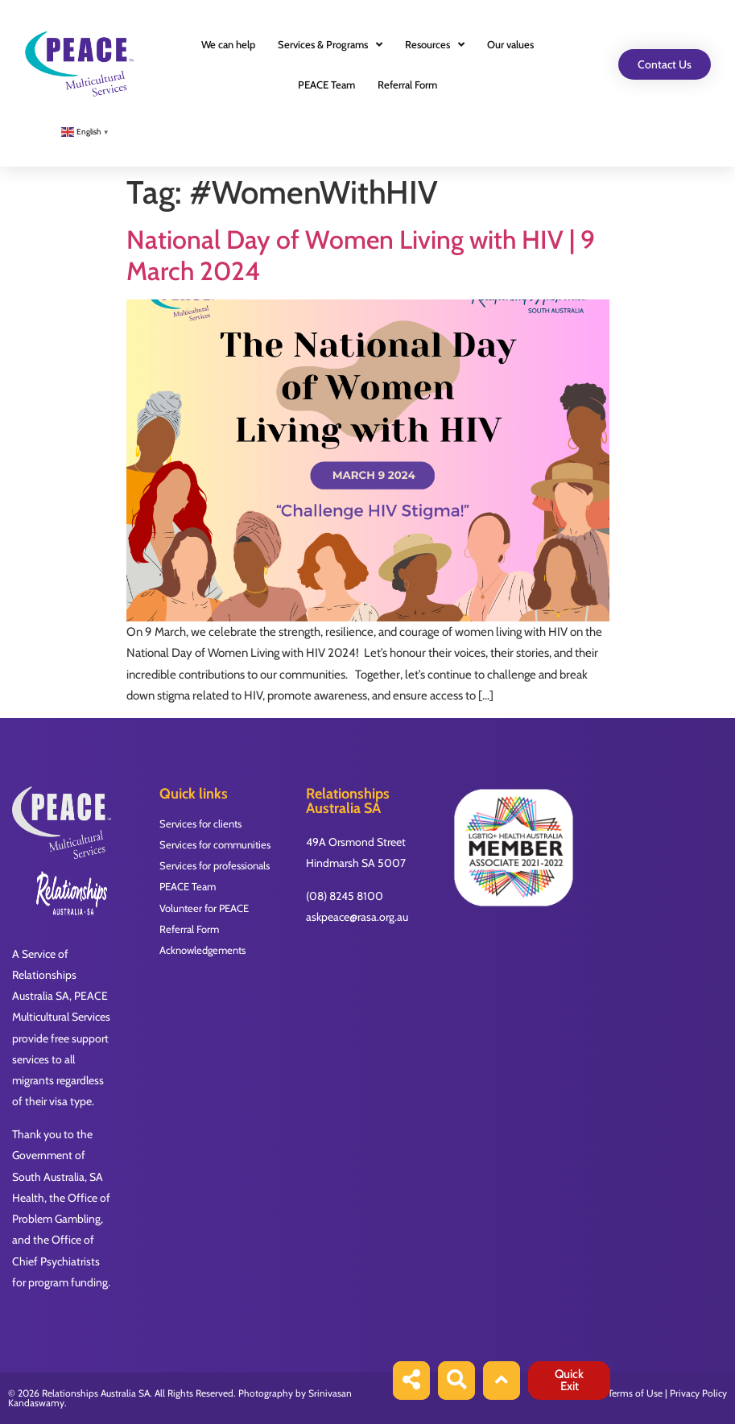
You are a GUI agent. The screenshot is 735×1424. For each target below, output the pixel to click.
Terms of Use (635, 1393)
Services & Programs (330, 44)
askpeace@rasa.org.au (357, 917)
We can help (228, 44)
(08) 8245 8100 (344, 896)
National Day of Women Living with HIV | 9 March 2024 (360, 255)
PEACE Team (326, 84)
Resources (435, 44)
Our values (510, 44)
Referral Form (407, 84)
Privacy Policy (698, 1393)
